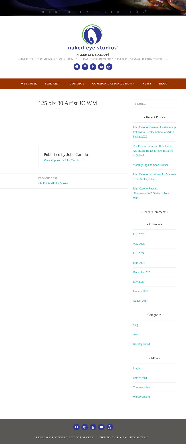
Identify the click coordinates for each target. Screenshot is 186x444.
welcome (29, 83)
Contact (77, 83)
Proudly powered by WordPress (65, 437)
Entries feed (140, 377)
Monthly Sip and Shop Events (150, 164)
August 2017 (140, 300)
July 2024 (138, 253)
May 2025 (139, 243)
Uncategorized (141, 344)
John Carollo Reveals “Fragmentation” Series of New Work (151, 193)
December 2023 (142, 272)
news (147, 83)
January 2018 (140, 291)
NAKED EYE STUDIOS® (93, 54)
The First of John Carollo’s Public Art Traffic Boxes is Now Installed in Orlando (153, 151)
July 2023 (138, 281)
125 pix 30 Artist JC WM (53, 180)
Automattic (138, 437)
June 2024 (139, 262)
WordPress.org (141, 396)
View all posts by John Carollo (62, 160)
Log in (136, 368)
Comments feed (142, 387)
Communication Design (112, 83)
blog (163, 83)
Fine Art (52, 83)
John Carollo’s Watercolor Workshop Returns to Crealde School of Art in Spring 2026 (154, 132)
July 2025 (138, 234)
